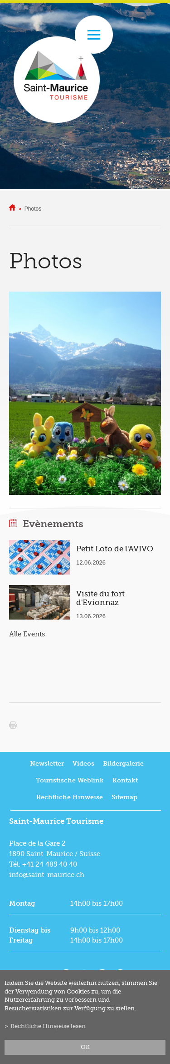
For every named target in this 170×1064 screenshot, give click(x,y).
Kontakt (125, 780)
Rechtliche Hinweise (69, 797)
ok (85, 1047)
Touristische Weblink (70, 780)
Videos (83, 763)
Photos (32, 209)
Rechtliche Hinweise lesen (48, 1026)
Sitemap (124, 797)
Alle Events (27, 634)
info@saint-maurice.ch (46, 875)
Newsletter (47, 763)
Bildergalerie (123, 763)
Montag (22, 903)
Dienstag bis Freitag (29, 935)
